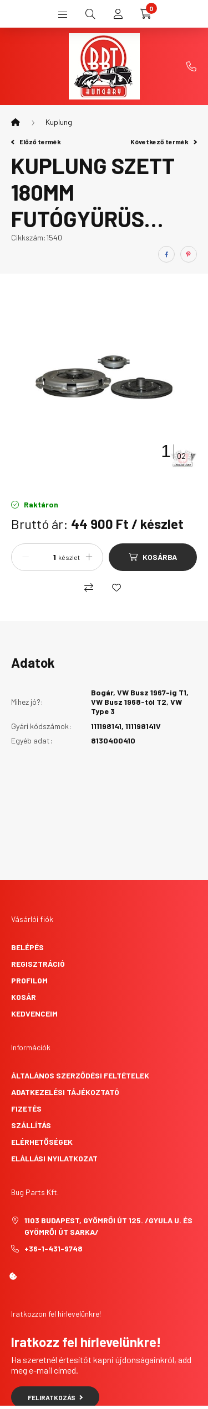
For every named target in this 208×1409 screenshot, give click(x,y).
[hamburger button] (63, 14)
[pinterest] (188, 254)
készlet (69, 557)
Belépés (27, 947)
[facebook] (166, 254)
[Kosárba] (153, 557)
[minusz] (25, 557)
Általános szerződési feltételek (80, 1075)
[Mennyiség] (45, 557)
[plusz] (88, 557)
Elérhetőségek (42, 1141)
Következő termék (163, 141)
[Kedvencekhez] (116, 588)
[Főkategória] (15, 122)
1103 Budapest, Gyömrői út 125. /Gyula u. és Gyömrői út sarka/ (108, 1226)
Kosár (23, 997)
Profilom (29, 980)
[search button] (90, 14)
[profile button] (118, 14)
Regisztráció (38, 963)
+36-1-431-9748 (191, 66)
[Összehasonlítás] (89, 588)
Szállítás (31, 1125)
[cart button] (146, 14)
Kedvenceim (34, 1013)
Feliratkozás (55, 1397)
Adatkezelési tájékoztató (65, 1092)
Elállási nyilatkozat (54, 1158)
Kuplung (58, 122)
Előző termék (36, 141)
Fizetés (26, 1108)
